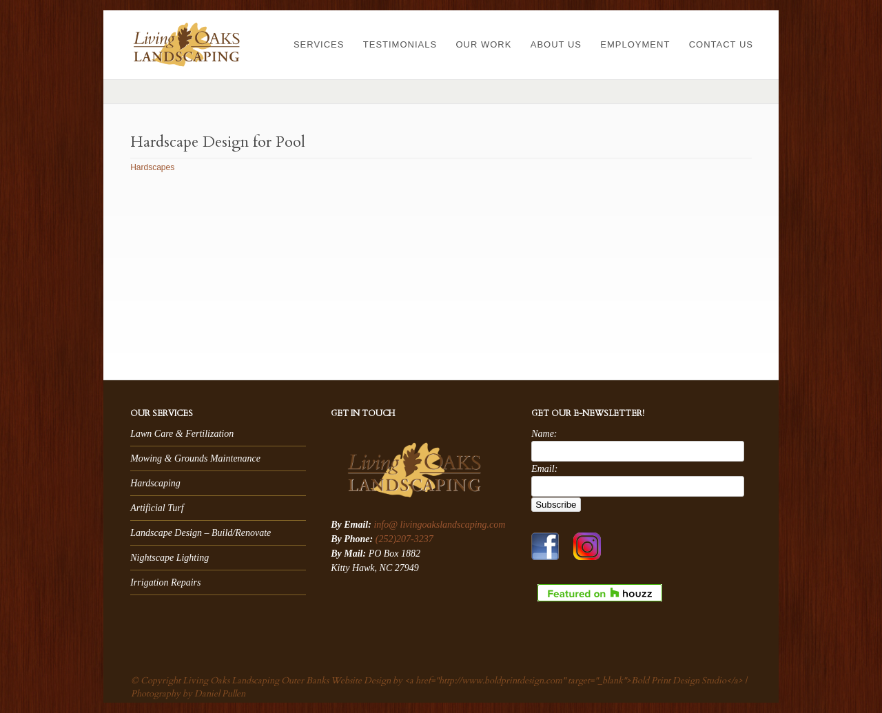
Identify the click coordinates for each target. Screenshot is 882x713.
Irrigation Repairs (165, 582)
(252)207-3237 (404, 539)
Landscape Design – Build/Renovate (200, 533)
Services (319, 44)
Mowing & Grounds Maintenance (195, 458)
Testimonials (400, 44)
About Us (556, 44)
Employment (635, 44)
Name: (544, 433)
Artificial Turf (156, 508)
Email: (544, 469)
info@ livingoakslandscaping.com (439, 524)
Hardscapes (152, 167)
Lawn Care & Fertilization (182, 433)
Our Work (483, 44)
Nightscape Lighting (169, 557)
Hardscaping (155, 483)
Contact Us (721, 44)
